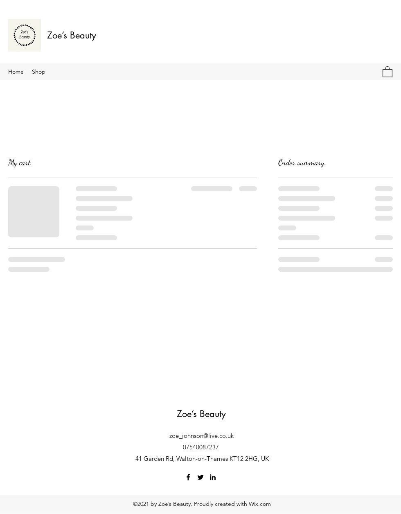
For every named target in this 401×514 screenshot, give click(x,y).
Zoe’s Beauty (71, 35)
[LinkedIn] (213, 477)
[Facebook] (188, 477)
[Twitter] (200, 477)
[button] (387, 71)
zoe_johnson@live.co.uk (201, 436)
